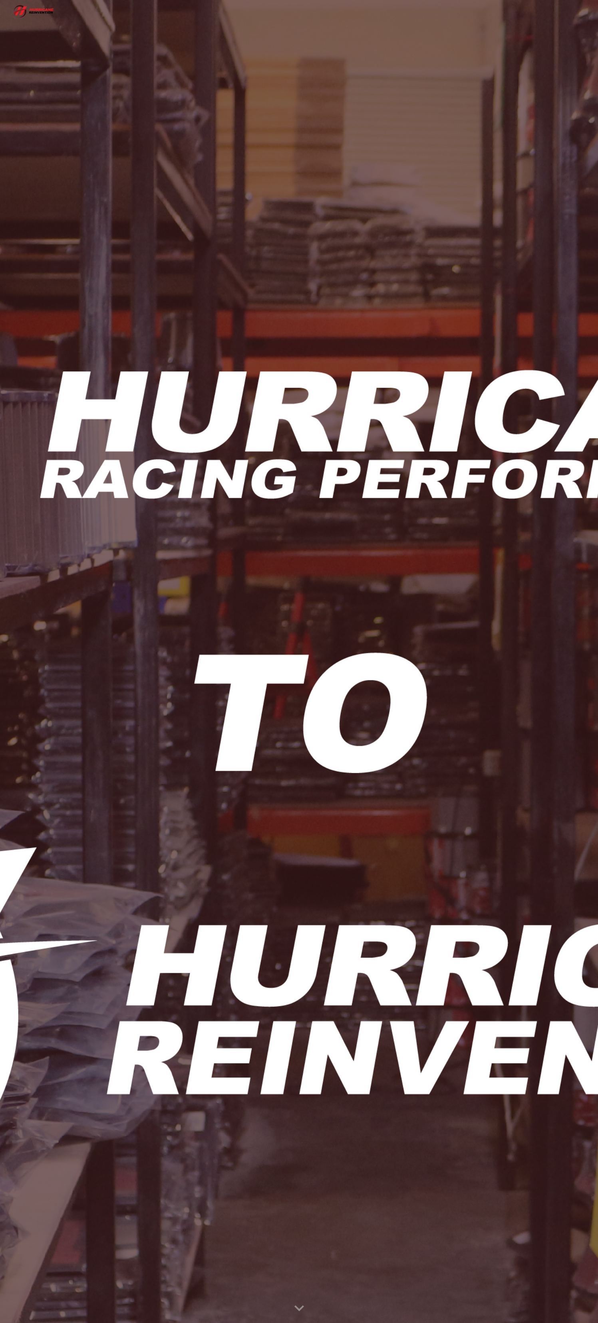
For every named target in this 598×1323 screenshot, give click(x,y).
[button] (299, 1308)
